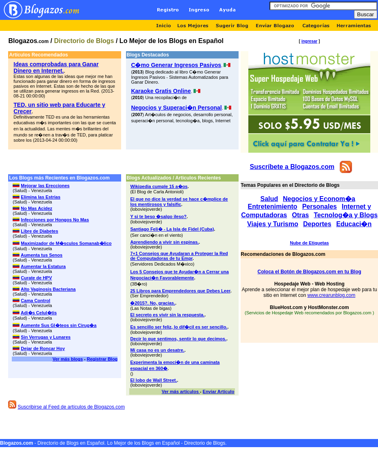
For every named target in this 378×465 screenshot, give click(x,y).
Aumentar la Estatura (43, 266)
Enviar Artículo (219, 391)
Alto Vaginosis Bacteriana (48, 289)
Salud (269, 198)
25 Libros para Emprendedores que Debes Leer (180, 290)
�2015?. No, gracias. (152, 303)
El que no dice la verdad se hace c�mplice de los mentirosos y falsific (179, 202)
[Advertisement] (123, 162)
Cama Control (35, 300)
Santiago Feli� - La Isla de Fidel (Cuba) (172, 229)
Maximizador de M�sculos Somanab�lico (66, 243)
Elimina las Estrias (40, 197)
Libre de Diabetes (39, 231)
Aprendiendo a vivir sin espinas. (164, 242)
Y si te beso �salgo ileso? (158, 216)
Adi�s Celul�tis (39, 312)
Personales (319, 206)
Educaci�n (353, 224)
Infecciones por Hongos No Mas (55, 219)
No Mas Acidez (36, 208)
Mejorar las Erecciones (45, 185)
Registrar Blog (102, 359)
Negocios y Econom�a (319, 198)
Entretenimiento (273, 206)
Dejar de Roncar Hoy (43, 348)
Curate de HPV (36, 277)
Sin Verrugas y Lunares (45, 337)
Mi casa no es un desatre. (157, 350)
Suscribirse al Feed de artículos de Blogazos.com (71, 407)
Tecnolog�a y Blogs (346, 215)
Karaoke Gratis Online (161, 91)
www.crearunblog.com (331, 295)
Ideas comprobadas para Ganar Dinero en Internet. (55, 67)
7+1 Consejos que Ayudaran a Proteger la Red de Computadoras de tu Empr (179, 256)
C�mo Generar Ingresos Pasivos (176, 65)
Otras (300, 215)
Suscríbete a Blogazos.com (292, 166)
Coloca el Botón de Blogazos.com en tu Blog (309, 272)
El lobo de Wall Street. (153, 380)
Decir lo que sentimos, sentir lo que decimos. (178, 338)
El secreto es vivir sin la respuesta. (167, 314)
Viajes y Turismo (272, 224)
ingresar (309, 41)
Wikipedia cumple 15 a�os (158, 186)
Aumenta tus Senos (42, 255)
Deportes (317, 224)
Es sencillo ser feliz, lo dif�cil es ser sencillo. (178, 326)
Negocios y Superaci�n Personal (176, 107)
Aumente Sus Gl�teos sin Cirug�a (58, 325)
